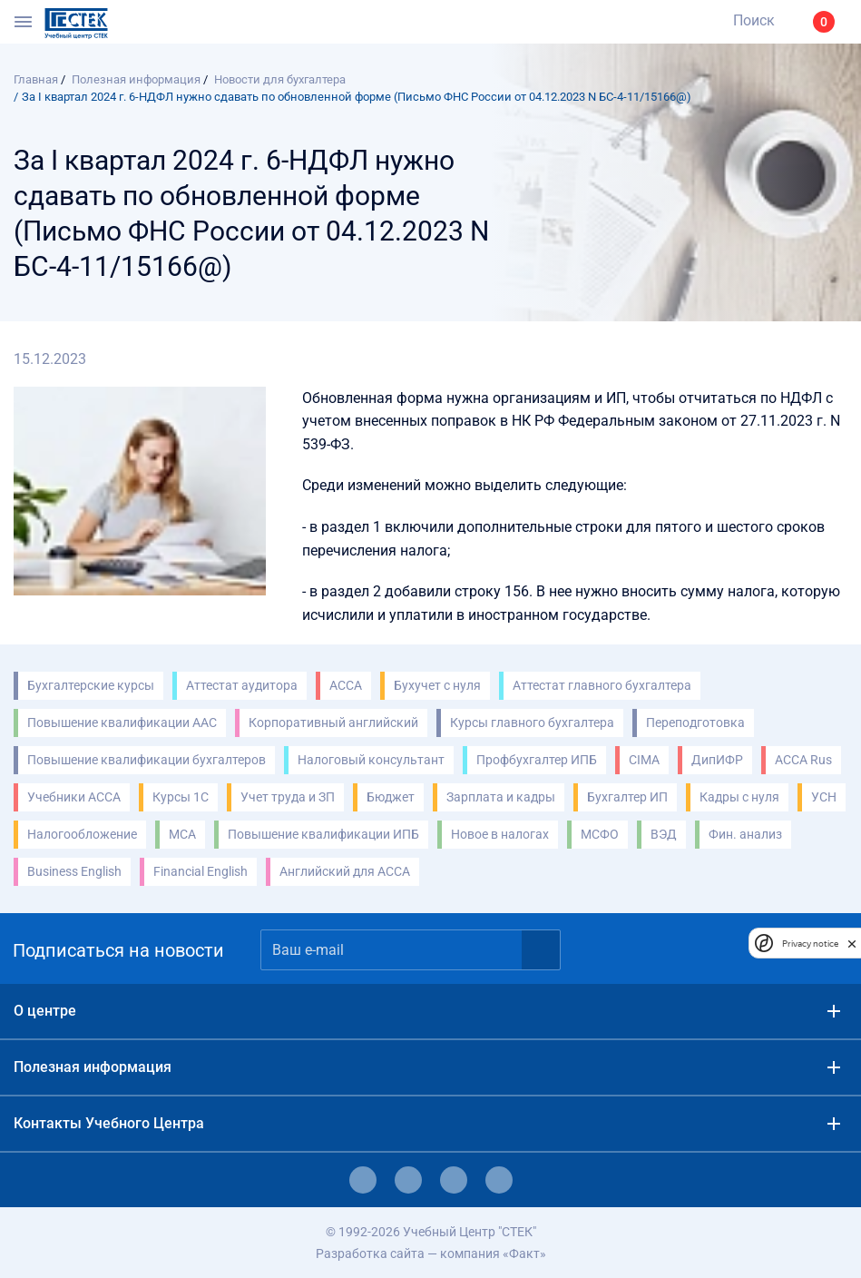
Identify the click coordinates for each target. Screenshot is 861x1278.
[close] (852, 943)
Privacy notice (810, 944)
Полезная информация (92, 1067)
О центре (45, 1010)
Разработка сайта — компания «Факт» (431, 1253)
